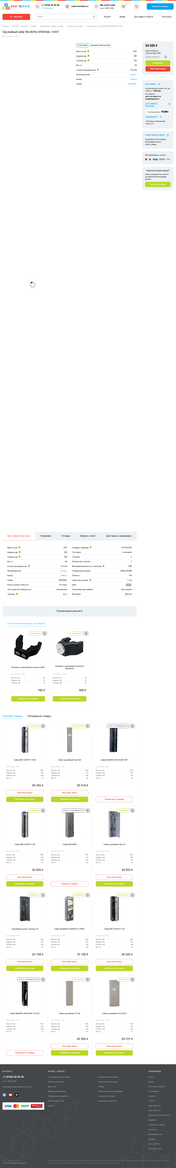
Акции (122, 17)
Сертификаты (154, 1106)
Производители (155, 1134)
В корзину (158, 63)
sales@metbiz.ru (79, 6)
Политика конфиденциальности (14, 1163)
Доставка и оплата (143, 17)
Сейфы (101, 1087)
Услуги (107, 17)
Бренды (151, 1139)
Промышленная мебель (58, 1096)
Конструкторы (154, 1149)
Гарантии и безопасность (159, 1115)
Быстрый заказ (24, 793)
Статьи (151, 1101)
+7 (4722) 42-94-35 (13, 1077)
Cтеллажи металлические (59, 1077)
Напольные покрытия (107, 1101)
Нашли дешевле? (152, 57)
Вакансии (152, 1120)
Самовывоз (151, 117)
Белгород (48, 8)
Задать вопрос (158, 184)
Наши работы (154, 1110)
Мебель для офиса (56, 1082)
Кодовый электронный (100, 45)
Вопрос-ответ (88, 536)
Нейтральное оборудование (110, 1091)
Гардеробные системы (108, 1082)
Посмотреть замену (114, 799)
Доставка (150, 84)
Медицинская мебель (57, 1091)
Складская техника (106, 1096)
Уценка (51, 1106)
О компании (153, 1091)
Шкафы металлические (108, 1077)
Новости (152, 1096)
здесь (153, 144)
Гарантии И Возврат (155, 135)
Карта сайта (153, 1144)
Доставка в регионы (151, 105)
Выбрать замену (69, 884)
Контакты (167, 17)
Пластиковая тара (56, 1101)
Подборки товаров (156, 1125)
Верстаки (52, 1087)
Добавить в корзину (28, 699)
